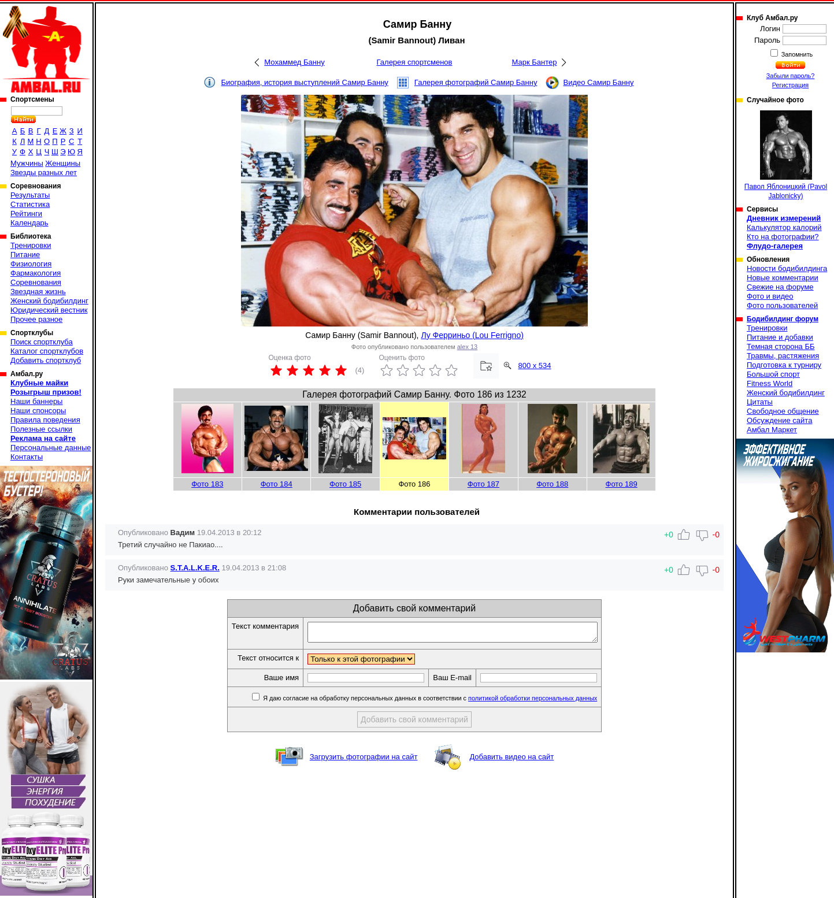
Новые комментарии (782, 277)
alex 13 (467, 346)
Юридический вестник (48, 310)
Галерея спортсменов (415, 62)
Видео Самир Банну (598, 82)
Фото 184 (276, 484)
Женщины (62, 163)
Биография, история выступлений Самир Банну (304, 82)
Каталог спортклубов (46, 351)
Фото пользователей (782, 305)
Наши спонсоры (38, 410)
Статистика (30, 204)
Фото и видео (770, 296)
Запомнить (796, 54)
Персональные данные (50, 447)
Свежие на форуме (780, 287)
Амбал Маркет (772, 429)
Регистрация (790, 84)
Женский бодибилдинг (49, 300)
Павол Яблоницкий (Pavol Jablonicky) (785, 155)
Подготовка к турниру (784, 365)
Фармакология (35, 273)
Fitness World (769, 383)
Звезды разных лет (43, 172)
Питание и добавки (780, 337)
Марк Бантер (534, 62)
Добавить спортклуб (45, 360)
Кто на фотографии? (783, 236)
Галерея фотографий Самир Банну (476, 82)
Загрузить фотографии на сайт (364, 760)
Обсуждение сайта (779, 420)
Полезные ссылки (41, 429)
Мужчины (26, 163)
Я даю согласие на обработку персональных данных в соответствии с (446, 701)
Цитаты (760, 402)
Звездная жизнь (38, 291)
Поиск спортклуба (41, 341)
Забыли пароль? (790, 75)
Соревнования (35, 282)
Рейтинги (26, 213)
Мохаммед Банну (294, 62)
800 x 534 (534, 365)
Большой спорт (773, 374)
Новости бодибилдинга (787, 268)
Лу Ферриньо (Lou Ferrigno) (472, 335)
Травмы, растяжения (783, 355)
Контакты (26, 456)
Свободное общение (783, 411)
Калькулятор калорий (784, 227)
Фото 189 (621, 484)
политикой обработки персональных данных (549, 701)
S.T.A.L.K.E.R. (195, 567)
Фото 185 (345, 484)
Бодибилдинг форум (782, 319)
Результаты (30, 195)
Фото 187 (483, 484)
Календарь (29, 222)
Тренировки (30, 245)
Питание (25, 254)
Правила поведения (45, 419)
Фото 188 (552, 484)
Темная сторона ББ (781, 346)
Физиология (30, 263)
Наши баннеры (36, 401)
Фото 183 (207, 484)
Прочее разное (36, 319)
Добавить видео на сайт (511, 760)
